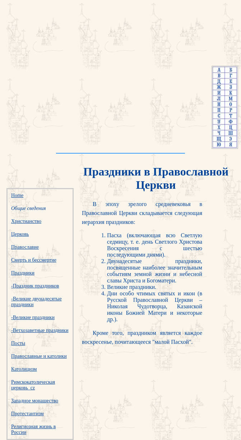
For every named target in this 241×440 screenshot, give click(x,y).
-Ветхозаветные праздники (39, 330)
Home (17, 195)
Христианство (26, 221)
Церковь (20, 234)
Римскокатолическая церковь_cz (33, 384)
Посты (18, 343)
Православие (25, 247)
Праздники (22, 273)
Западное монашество (34, 400)
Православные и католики (39, 356)
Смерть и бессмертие (33, 260)
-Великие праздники (33, 317)
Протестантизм (27, 413)
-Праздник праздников (35, 286)
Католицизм (24, 369)
